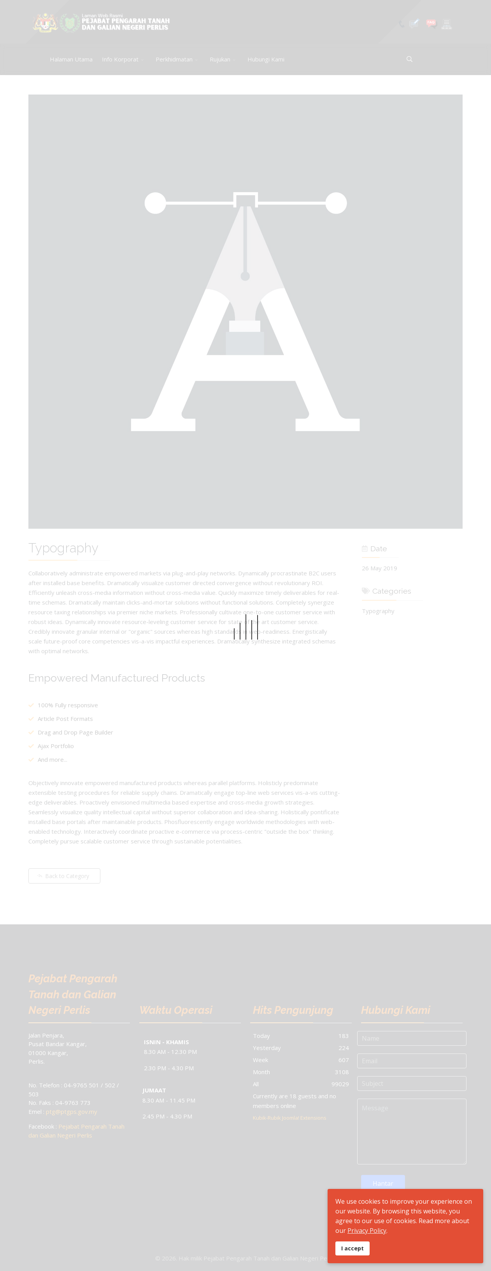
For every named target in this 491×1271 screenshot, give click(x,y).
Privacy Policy (366, 1230)
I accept (352, 1248)
